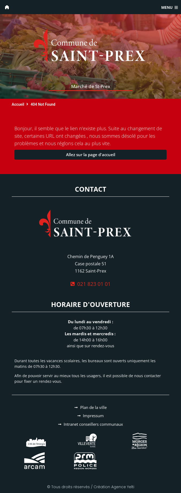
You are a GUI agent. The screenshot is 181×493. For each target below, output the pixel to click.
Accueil (18, 104)
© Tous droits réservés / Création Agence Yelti (90, 487)
